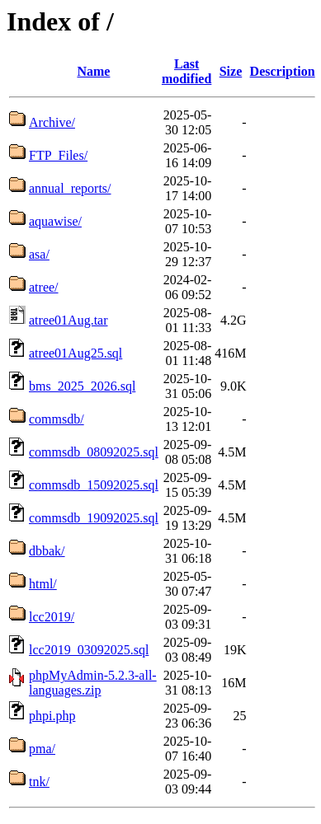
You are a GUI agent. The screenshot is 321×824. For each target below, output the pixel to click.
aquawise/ (55, 221)
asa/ (39, 254)
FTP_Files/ (58, 155)
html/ (43, 584)
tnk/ (39, 782)
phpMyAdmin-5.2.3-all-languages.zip (93, 682)
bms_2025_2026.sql (82, 386)
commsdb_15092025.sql (93, 485)
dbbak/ (47, 551)
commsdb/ (56, 419)
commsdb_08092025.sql (93, 452)
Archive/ (52, 122)
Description (282, 71)
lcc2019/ (51, 617)
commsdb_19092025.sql (93, 518)
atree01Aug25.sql (75, 353)
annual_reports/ (70, 188)
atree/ (44, 287)
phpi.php (52, 716)
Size (231, 71)
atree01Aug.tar (68, 320)
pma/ (42, 749)
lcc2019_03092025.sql (89, 650)
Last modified (186, 71)
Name (93, 71)
